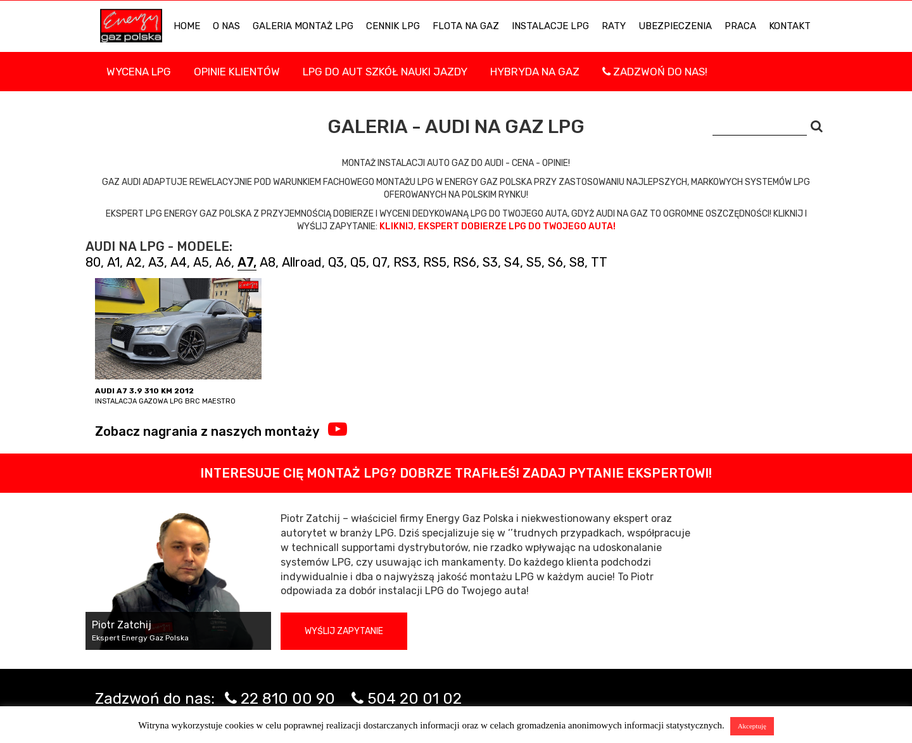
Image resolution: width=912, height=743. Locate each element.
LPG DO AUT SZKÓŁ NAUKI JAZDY (385, 71)
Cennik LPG (393, 26)
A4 (178, 262)
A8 (268, 262)
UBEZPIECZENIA (675, 26)
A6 (223, 262)
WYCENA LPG (138, 71)
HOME (187, 26)
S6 (555, 262)
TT (599, 262)
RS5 (434, 262)
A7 (245, 262)
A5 (201, 262)
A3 (156, 262)
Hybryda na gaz (535, 71)
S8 (577, 262)
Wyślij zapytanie (344, 631)
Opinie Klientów (237, 71)
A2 (134, 262)
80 (93, 262)
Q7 (379, 262)
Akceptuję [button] (752, 726)
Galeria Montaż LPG (303, 26)
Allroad (302, 262)
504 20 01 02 (414, 699)
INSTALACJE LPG (550, 26)
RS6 (464, 262)
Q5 (358, 262)
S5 (534, 262)
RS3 (405, 262)
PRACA (740, 26)
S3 (490, 262)
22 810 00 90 (288, 699)
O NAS (226, 26)
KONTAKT (790, 26)
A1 (113, 262)
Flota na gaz (466, 26)
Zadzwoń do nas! (654, 71)
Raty (614, 26)
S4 (512, 262)
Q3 (336, 262)
